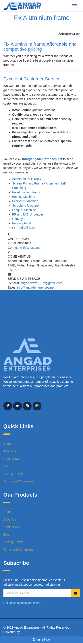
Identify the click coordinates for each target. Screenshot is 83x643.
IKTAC (25, 632)
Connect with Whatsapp (24, 247)
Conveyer (18, 219)
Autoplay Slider (70, 33)
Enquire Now (41, 639)
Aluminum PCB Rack (26, 179)
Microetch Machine (25, 201)
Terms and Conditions (18, 481)
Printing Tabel (21, 223)
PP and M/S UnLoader (27, 214)
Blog (6, 466)
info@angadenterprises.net (42, 159)
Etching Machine (23, 196)
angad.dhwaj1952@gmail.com (41, 283)
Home (7, 443)
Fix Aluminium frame (26, 192)
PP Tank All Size (23, 227)
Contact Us (11, 458)
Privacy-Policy (13, 474)
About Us (9, 451)
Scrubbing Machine (25, 205)
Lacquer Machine (24, 210)
